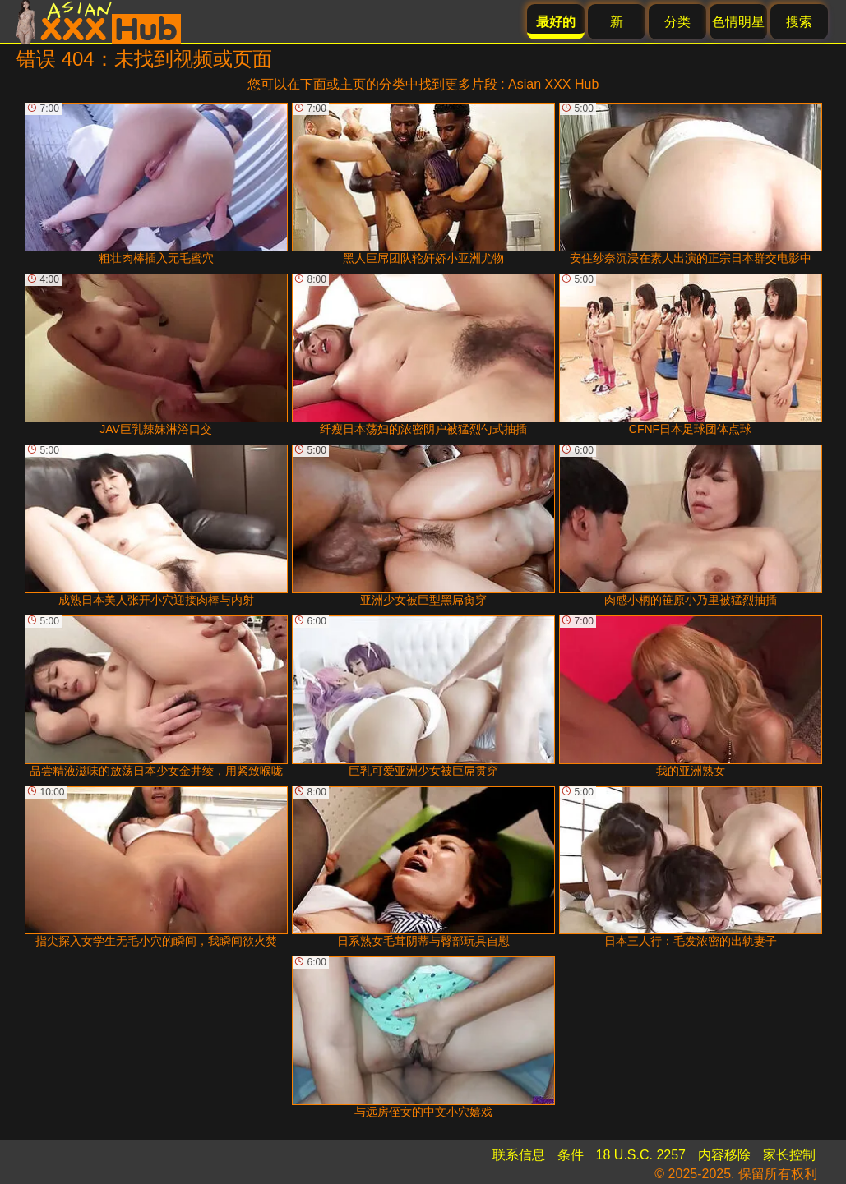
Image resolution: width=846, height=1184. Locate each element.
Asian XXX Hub (553, 84)
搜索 (799, 22)
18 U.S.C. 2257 (641, 1155)
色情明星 (738, 22)
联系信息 (518, 1155)
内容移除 (724, 1155)
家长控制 (789, 1155)
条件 (570, 1155)
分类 (677, 22)
